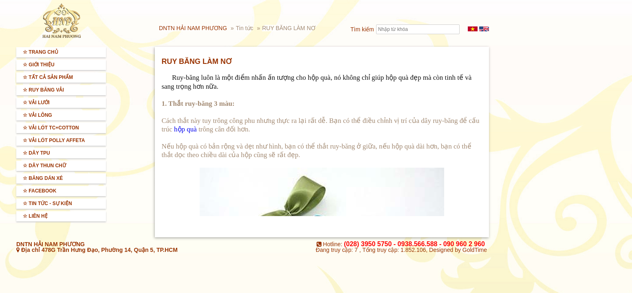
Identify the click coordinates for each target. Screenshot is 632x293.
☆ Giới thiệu (39, 65)
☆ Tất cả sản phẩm (48, 77)
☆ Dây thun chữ (44, 165)
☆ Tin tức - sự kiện (47, 203)
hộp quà (185, 129)
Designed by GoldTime (458, 250)
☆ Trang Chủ (40, 52)
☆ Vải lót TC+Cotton (51, 128)
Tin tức (245, 28)
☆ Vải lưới (36, 102)
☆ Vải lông (37, 115)
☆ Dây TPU (36, 153)
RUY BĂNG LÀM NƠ (288, 28)
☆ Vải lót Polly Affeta (54, 140)
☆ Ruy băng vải (43, 90)
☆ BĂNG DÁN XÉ (43, 178)
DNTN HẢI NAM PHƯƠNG (193, 28)
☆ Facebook (39, 191)
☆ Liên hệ (35, 216)
